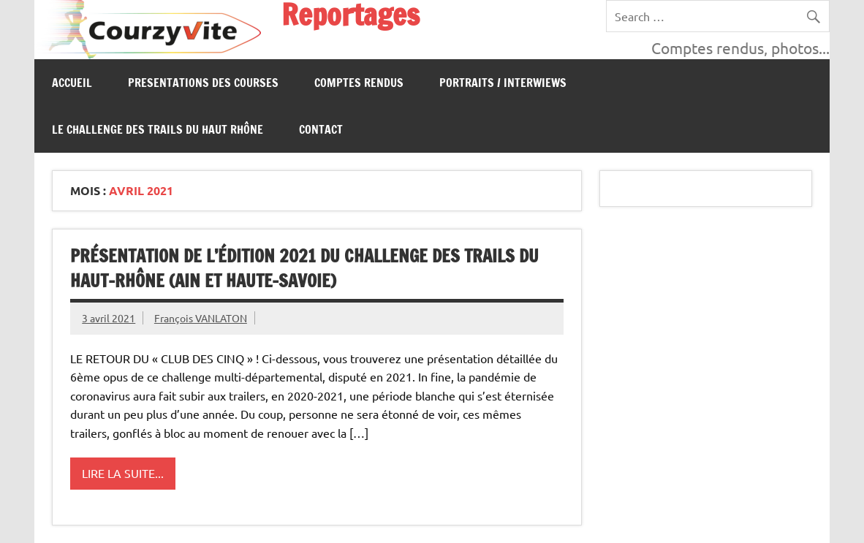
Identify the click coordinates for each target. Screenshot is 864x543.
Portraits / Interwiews (502, 83)
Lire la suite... (123, 473)
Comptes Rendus (358, 83)
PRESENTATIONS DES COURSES (203, 83)
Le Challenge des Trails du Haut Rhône (157, 129)
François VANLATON (200, 317)
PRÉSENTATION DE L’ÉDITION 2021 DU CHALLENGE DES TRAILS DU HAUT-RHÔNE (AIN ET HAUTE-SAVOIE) (304, 268)
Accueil (72, 83)
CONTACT (321, 129)
